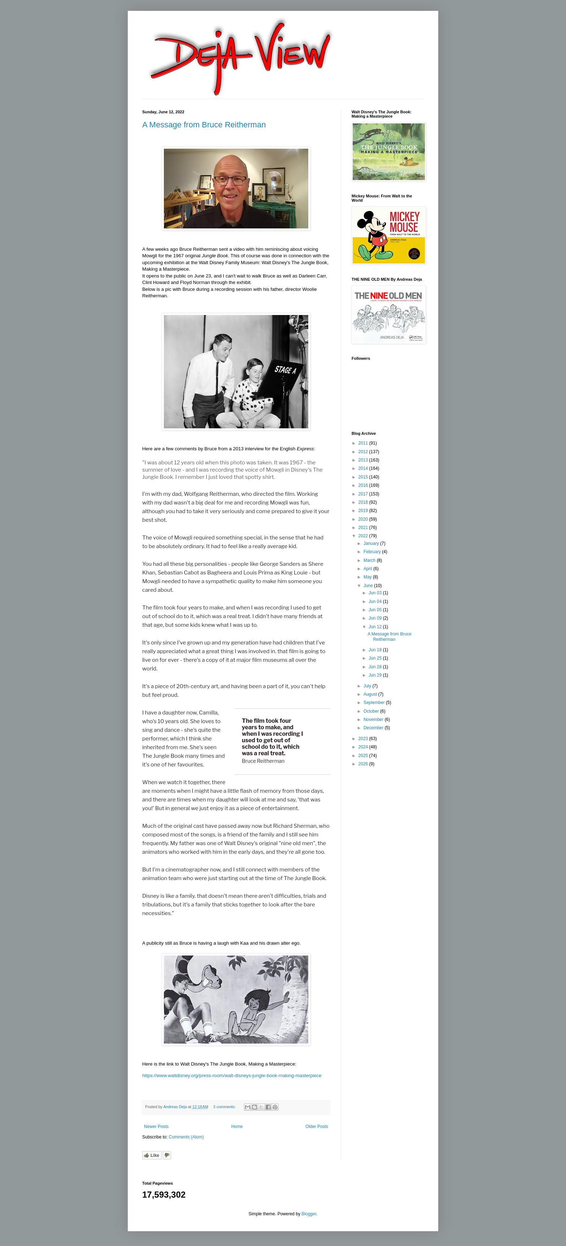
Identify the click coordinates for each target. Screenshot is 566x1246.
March (370, 560)
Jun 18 (376, 649)
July (368, 685)
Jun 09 (376, 618)
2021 (363, 527)
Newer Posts (156, 1126)
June (368, 585)
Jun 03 (376, 592)
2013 (363, 460)
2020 (363, 519)
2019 (363, 510)
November (374, 719)
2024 (363, 746)
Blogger (308, 1213)
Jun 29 (376, 675)
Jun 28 (376, 666)
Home (237, 1126)
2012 (363, 451)
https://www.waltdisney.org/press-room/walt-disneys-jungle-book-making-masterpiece (232, 1075)
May (368, 577)
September (374, 702)
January (371, 543)
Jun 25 (376, 658)
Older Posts (316, 1126)
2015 (363, 477)
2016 (363, 485)
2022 (363, 535)
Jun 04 (376, 601)
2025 (363, 755)
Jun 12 (376, 626)
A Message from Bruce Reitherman (204, 124)
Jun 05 (376, 609)
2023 (363, 738)
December (374, 727)
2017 (363, 494)
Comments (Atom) (186, 1137)
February (372, 551)
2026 (363, 763)
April (368, 568)
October (371, 711)
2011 (363, 443)
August (370, 694)
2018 (363, 502)
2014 (363, 468)
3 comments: (225, 1107)
